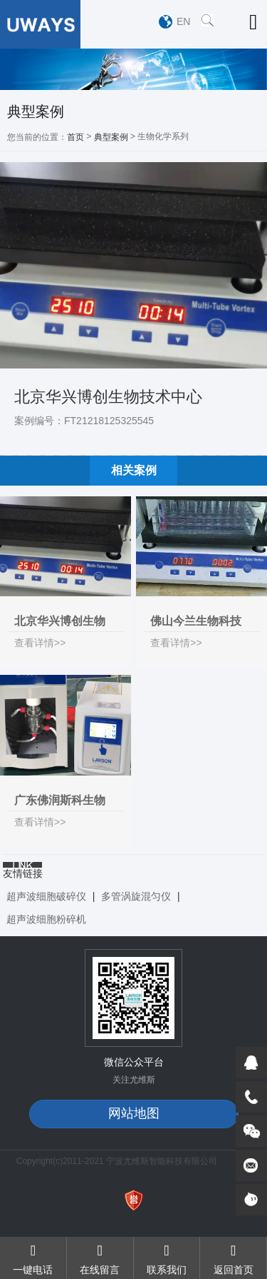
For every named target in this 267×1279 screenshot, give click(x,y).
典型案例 (111, 137)
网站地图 (133, 1113)
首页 (75, 137)
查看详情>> (40, 642)
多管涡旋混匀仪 (136, 896)
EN (183, 21)
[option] (133, 70)
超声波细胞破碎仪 (46, 896)
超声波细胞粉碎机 (46, 919)
